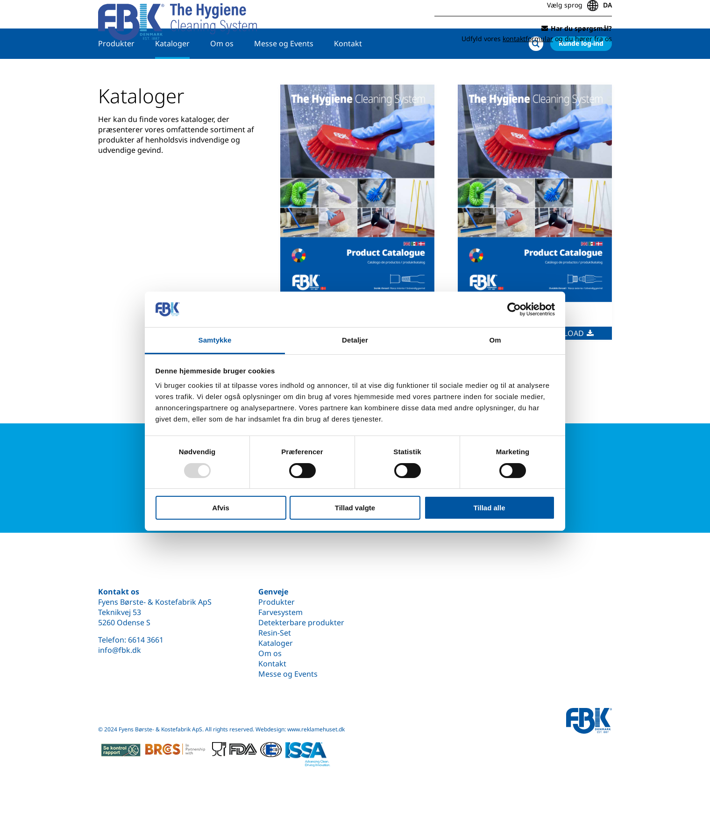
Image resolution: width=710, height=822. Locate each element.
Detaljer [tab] (355, 340)
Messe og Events (283, 73)
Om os (222, 73)
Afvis (220, 508)
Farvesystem (280, 612)
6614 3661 (145, 640)
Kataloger (172, 73)
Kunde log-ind (581, 73)
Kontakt (348, 73)
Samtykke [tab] (215, 340)
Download (567, 363)
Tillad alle (489, 508)
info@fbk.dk (119, 650)
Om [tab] (495, 340)
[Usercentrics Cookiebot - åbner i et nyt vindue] (514, 309)
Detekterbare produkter (301, 622)
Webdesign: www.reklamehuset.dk (300, 729)
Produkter (116, 73)
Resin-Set (274, 633)
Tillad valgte (355, 508)
